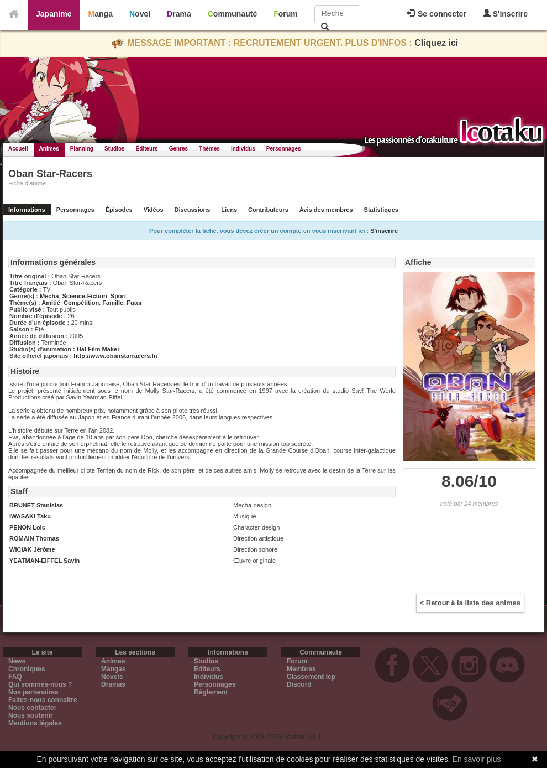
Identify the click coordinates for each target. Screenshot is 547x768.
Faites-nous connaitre (42, 700)
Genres (178, 149)
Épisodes (119, 209)
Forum (286, 13)
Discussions (193, 209)
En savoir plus (477, 759)
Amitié (50, 302)
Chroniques (26, 669)
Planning (81, 149)
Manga (100, 13)
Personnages (283, 149)
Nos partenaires (33, 692)
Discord (299, 684)
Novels (112, 677)
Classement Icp (311, 677)
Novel (139, 13)
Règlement (211, 692)
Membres (301, 669)
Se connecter (436, 13)
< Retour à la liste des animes (470, 603)
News (16, 661)
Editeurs (207, 669)
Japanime (54, 13)
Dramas (113, 684)
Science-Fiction (84, 296)
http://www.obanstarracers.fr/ (115, 355)
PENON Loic (27, 527)
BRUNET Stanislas (36, 505)
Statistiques (381, 209)
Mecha (49, 296)
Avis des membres (326, 209)
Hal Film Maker (98, 349)
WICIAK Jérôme (32, 549)
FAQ (15, 677)
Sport (119, 296)
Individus (243, 149)
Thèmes (209, 149)
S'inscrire (505, 13)
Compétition (81, 302)
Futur (134, 302)
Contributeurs (268, 209)
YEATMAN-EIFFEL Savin (44, 560)
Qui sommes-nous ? (40, 684)
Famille (112, 302)
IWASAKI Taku (30, 516)
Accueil (18, 149)
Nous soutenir (30, 715)
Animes (49, 149)
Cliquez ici (436, 43)
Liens (229, 209)
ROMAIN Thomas (34, 538)
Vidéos (154, 209)
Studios (114, 149)
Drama (179, 13)
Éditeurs (147, 149)
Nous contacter (32, 708)
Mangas (113, 669)
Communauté (232, 13)
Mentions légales (35, 723)
